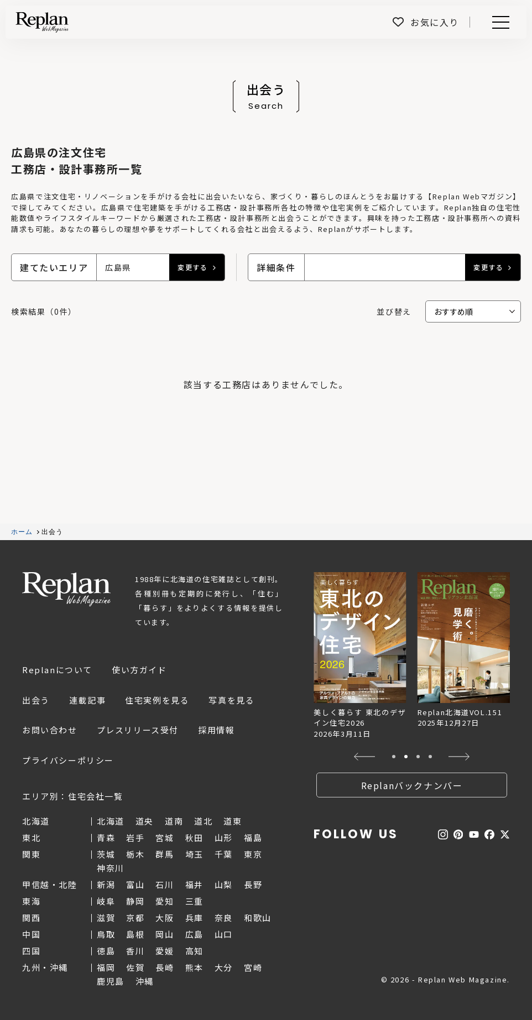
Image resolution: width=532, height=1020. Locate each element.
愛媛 (164, 951)
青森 (106, 837)
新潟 (106, 884)
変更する (192, 267)
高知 (194, 951)
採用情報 (216, 730)
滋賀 (106, 917)
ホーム (22, 532)
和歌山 (258, 917)
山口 (224, 934)
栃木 (135, 854)
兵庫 (194, 917)
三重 (194, 901)
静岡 (135, 901)
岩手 (135, 837)
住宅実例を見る (157, 700)
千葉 (224, 854)
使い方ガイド (139, 669)
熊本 (194, 967)
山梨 (224, 884)
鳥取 (106, 934)
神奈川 (110, 868)
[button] (364, 756)
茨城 (106, 854)
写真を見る (231, 700)
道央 (144, 821)
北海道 (110, 821)
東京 (253, 854)
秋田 (194, 837)
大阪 (164, 917)
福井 (194, 884)
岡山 (164, 934)
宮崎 (253, 967)
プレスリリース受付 (138, 730)
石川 (164, 884)
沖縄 (144, 981)
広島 (194, 934)
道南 (174, 821)
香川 (135, 951)
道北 (203, 821)
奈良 (224, 917)
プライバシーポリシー (68, 760)
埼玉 (194, 854)
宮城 (164, 837)
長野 (253, 884)
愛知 (164, 901)
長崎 (164, 967)
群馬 (164, 854)
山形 (224, 837)
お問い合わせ (49, 730)
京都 (135, 917)
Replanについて (57, 669)
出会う (36, 700)
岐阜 (106, 901)
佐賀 (135, 967)
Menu (498, 22)
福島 (253, 837)
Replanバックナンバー (412, 785)
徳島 (106, 951)
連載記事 (87, 700)
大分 (224, 967)
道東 (232, 821)
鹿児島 (110, 981)
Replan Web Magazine (66, 589)
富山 (135, 884)
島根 (135, 934)
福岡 (106, 967)
